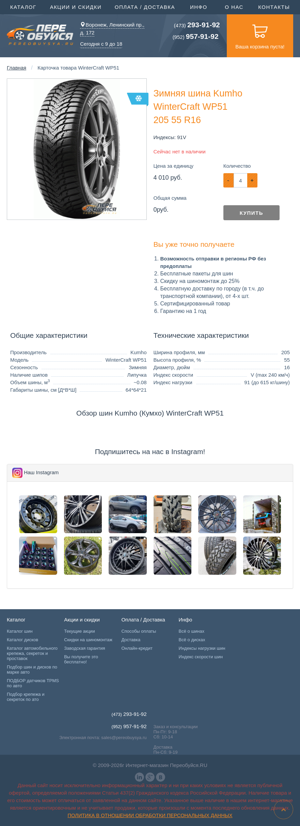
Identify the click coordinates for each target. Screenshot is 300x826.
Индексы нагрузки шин (202, 648)
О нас (234, 7)
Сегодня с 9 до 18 (101, 43)
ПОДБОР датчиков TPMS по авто (33, 683)
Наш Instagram (41, 472)
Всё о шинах (191, 631)
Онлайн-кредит (137, 648)
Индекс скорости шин (201, 656)
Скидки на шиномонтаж (88, 639)
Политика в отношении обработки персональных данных (150, 815)
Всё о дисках (192, 639)
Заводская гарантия (84, 648)
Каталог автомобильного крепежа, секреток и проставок (32, 653)
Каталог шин (20, 631)
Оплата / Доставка (146, 6)
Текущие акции (79, 631)
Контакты (274, 7)
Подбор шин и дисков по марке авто (32, 669)
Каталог (24, 6)
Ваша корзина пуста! (259, 35)
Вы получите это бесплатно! (81, 659)
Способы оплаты (138, 631)
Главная (16, 68)
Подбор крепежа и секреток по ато (25, 697)
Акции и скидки (77, 6)
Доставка (130, 639)
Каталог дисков (22, 639)
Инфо (199, 6)
